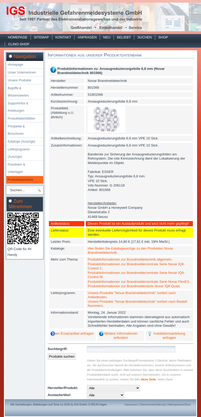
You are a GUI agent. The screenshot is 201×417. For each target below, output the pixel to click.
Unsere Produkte (19, 80)
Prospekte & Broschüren (16, 130)
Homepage (17, 37)
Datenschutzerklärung (152, 404)
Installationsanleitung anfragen (169, 335)
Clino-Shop (18, 44)
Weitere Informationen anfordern (121, 335)
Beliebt (124, 37)
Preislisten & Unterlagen (16, 168)
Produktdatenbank (20, 180)
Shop (163, 37)
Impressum (131, 404)
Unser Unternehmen (22, 72)
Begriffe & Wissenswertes (18, 91)
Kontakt (63, 37)
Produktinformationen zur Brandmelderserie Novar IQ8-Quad (133, 286)
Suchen (144, 37)
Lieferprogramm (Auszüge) (19, 153)
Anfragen (87, 37)
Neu (106, 37)
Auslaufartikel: (59, 395)
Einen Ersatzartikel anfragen (72, 333)
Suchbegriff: (58, 349)
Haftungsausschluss (179, 404)
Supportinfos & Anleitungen (18, 107)
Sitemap (41, 37)
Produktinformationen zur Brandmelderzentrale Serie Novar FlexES (138, 282)
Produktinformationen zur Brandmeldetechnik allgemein (129, 259)
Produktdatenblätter (21, 118)
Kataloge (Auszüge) (21, 141)
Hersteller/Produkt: (63, 388)
